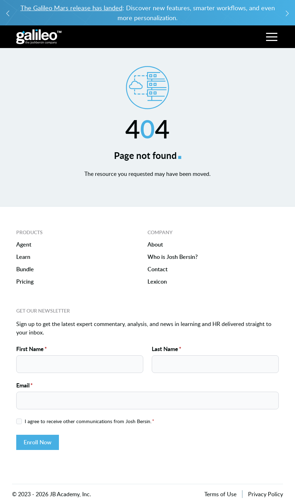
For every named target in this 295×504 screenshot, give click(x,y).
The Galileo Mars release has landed (71, 8)
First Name (31, 348)
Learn (23, 257)
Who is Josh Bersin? (173, 257)
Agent (23, 244)
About (155, 244)
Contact (158, 269)
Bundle (25, 269)
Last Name (166, 348)
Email (24, 385)
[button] (271, 36)
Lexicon (157, 281)
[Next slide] (287, 13)
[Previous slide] (7, 13)
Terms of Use (220, 494)
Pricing (25, 281)
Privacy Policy (265, 494)
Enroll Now (38, 442)
